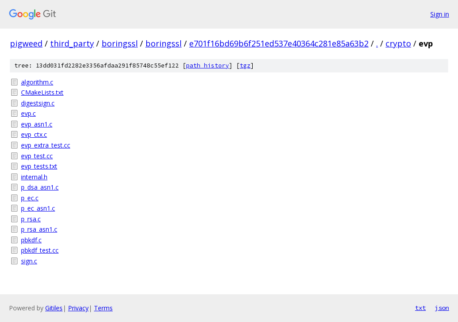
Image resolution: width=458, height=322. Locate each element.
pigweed (26, 43)
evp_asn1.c (36, 124)
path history (207, 65)
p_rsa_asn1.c (39, 229)
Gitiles (54, 308)
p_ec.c (29, 198)
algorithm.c (37, 82)
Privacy (78, 308)
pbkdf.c (31, 240)
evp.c (28, 113)
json (442, 308)
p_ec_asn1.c (38, 208)
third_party (72, 43)
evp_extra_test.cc (45, 145)
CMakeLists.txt (42, 92)
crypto (398, 43)
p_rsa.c (31, 219)
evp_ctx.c (34, 134)
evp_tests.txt (39, 166)
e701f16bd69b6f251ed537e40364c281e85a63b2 (279, 43)
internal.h (34, 177)
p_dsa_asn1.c (40, 187)
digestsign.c (38, 103)
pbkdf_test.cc (40, 250)
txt (420, 308)
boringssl (120, 43)
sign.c (29, 261)
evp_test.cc (37, 156)
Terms (103, 308)
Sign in (439, 14)
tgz (245, 65)
